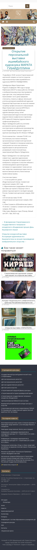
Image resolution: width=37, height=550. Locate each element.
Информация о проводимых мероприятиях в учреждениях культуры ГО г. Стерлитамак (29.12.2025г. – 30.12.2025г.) (18, 440)
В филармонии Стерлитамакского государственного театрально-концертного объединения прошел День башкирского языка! (18, 226)
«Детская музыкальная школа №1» (11, 379)
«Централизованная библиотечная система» (15, 401)
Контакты (4, 528)
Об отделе (4, 500)
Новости (3, 508)
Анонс (3, 505)
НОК (2, 525)
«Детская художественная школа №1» (12, 385)
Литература (6, 502)
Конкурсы (4, 517)
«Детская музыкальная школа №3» (11, 382)
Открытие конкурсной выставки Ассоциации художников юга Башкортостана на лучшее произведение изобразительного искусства (18, 238)
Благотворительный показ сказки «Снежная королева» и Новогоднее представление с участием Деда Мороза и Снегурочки (18, 424)
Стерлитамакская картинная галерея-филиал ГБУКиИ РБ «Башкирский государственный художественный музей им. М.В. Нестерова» (17, 410)
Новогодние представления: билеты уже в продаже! (17, 429)
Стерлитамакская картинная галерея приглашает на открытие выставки (18, 274)
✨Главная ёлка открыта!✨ (9, 465)
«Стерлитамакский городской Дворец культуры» (16, 390)
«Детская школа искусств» (9, 387)
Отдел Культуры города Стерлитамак (21, 71)
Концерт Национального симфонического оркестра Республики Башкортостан (18, 302)
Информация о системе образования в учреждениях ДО (18, 519)
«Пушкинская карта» (7, 531)
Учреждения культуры (8, 522)
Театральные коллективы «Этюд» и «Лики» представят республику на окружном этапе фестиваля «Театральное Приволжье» (18, 447)
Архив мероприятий (8, 48)
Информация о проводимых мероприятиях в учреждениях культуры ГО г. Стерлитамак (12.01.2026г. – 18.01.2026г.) (18, 434)
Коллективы (4, 514)
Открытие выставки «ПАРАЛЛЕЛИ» (18, 328)
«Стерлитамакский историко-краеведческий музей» (17, 393)
